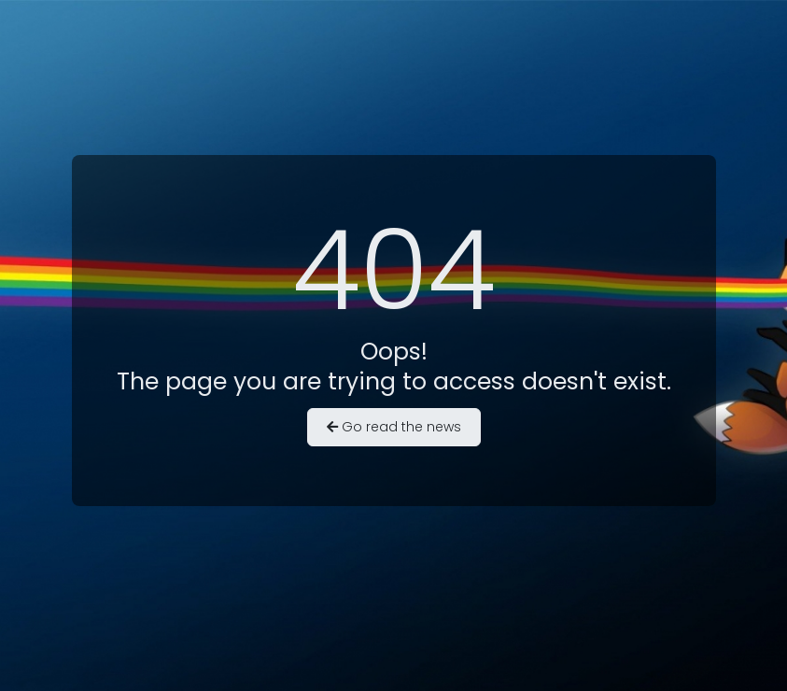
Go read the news (394, 426)
